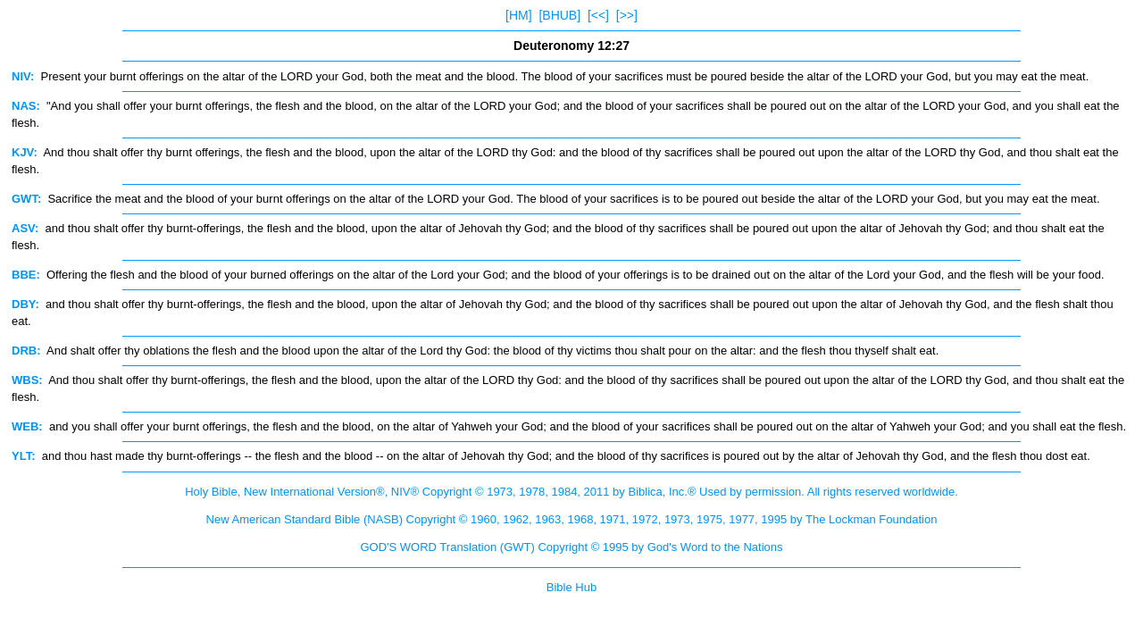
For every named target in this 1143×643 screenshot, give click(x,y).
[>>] (627, 15)
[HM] (518, 15)
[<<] (598, 15)
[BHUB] (559, 15)
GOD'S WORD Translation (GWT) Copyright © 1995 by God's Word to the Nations (571, 547)
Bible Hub (571, 587)
